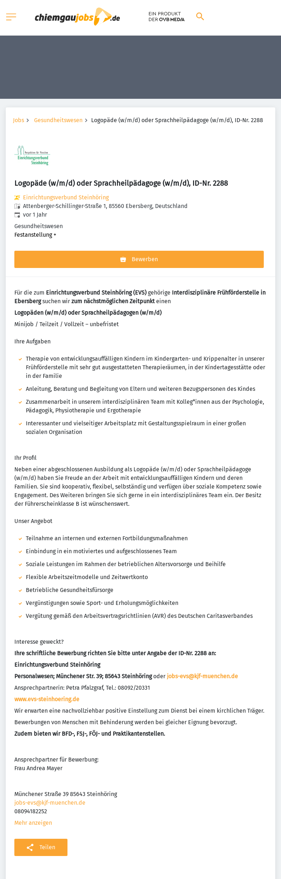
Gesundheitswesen (58, 120)
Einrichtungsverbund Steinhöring (66, 197)
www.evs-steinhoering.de (46, 699)
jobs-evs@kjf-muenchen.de (202, 676)
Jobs (18, 120)
